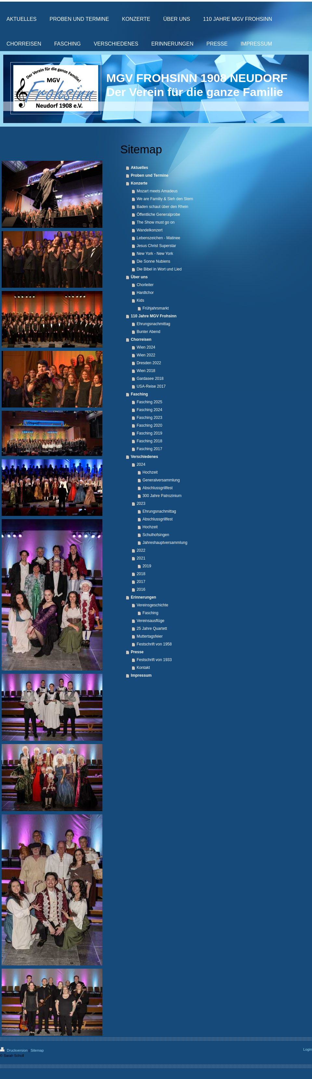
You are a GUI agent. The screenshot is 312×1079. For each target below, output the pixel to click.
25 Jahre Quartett (151, 628)
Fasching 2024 (149, 410)
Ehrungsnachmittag (153, 324)
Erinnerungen (143, 597)
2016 (140, 589)
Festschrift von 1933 (154, 659)
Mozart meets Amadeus (156, 191)
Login (307, 1049)
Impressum (141, 675)
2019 (146, 566)
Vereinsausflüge (150, 620)
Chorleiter (144, 285)
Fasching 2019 (149, 433)
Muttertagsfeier (149, 636)
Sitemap (37, 1050)
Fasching (139, 394)
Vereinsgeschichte (152, 605)
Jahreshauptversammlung (164, 542)
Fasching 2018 (149, 441)
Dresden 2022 (148, 363)
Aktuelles (139, 167)
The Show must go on (155, 222)
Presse (137, 652)
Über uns (139, 277)
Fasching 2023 (149, 417)
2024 (140, 464)
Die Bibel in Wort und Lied (159, 269)
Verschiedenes (144, 456)
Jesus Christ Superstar (156, 245)
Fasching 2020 (149, 425)
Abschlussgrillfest (157, 488)
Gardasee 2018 (149, 378)
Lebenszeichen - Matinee (158, 238)
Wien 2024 (145, 347)
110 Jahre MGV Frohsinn (153, 316)
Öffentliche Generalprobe (158, 214)
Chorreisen (141, 339)
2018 (140, 574)
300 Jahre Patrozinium (161, 495)
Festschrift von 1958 (154, 644)
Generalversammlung (161, 480)
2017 (140, 581)
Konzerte (139, 183)
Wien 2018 (145, 370)
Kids (140, 300)
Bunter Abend (148, 331)
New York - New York (154, 253)
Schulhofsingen (155, 535)
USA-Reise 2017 (150, 386)
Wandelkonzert (149, 230)
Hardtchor (145, 292)
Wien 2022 (145, 355)
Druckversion (14, 1050)
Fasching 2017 (149, 449)
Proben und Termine (149, 175)
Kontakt (143, 667)
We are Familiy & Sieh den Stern (164, 199)
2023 (140, 503)
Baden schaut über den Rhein (162, 206)
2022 (140, 550)
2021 (140, 558)
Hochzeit (150, 472)
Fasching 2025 (149, 402)
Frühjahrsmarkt (155, 308)
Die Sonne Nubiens (153, 261)
